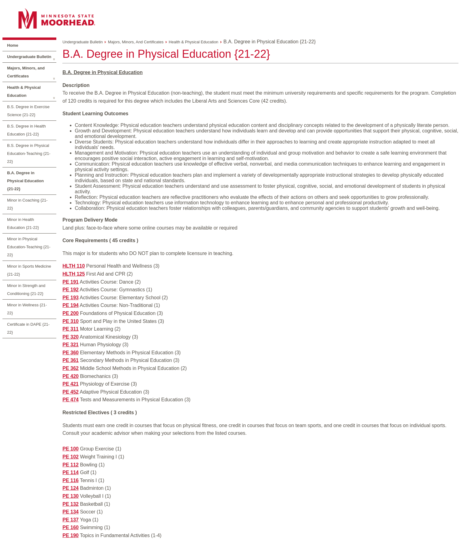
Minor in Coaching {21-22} (27, 204)
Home (12, 45)
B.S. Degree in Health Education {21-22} (26, 130)
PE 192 (70, 289)
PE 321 (70, 344)
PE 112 (70, 464)
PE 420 (70, 376)
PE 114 (70, 472)
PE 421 (70, 384)
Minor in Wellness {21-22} (27, 309)
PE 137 (70, 519)
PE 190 (70, 535)
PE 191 (70, 282)
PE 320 (70, 337)
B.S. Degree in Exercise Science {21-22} (28, 110)
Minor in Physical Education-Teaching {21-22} (28, 247)
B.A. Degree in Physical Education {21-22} (25, 181)
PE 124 (70, 488)
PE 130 (70, 496)
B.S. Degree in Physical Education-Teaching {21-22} (28, 153)
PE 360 (70, 352)
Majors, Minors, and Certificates (26, 72)
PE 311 (70, 329)
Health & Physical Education (24, 91)
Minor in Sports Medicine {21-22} (29, 270)
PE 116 (70, 480)
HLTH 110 (73, 266)
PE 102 (70, 456)
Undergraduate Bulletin (29, 56)
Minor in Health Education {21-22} (23, 223)
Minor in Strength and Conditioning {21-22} (26, 289)
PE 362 (70, 368)
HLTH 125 (73, 274)
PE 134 (70, 511)
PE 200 (70, 313)
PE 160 (70, 527)
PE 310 (70, 321)
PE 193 (70, 297)
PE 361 (70, 360)
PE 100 (70, 448)
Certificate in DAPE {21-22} (28, 328)
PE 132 (70, 504)
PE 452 (70, 392)
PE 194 (70, 305)
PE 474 (70, 399)
